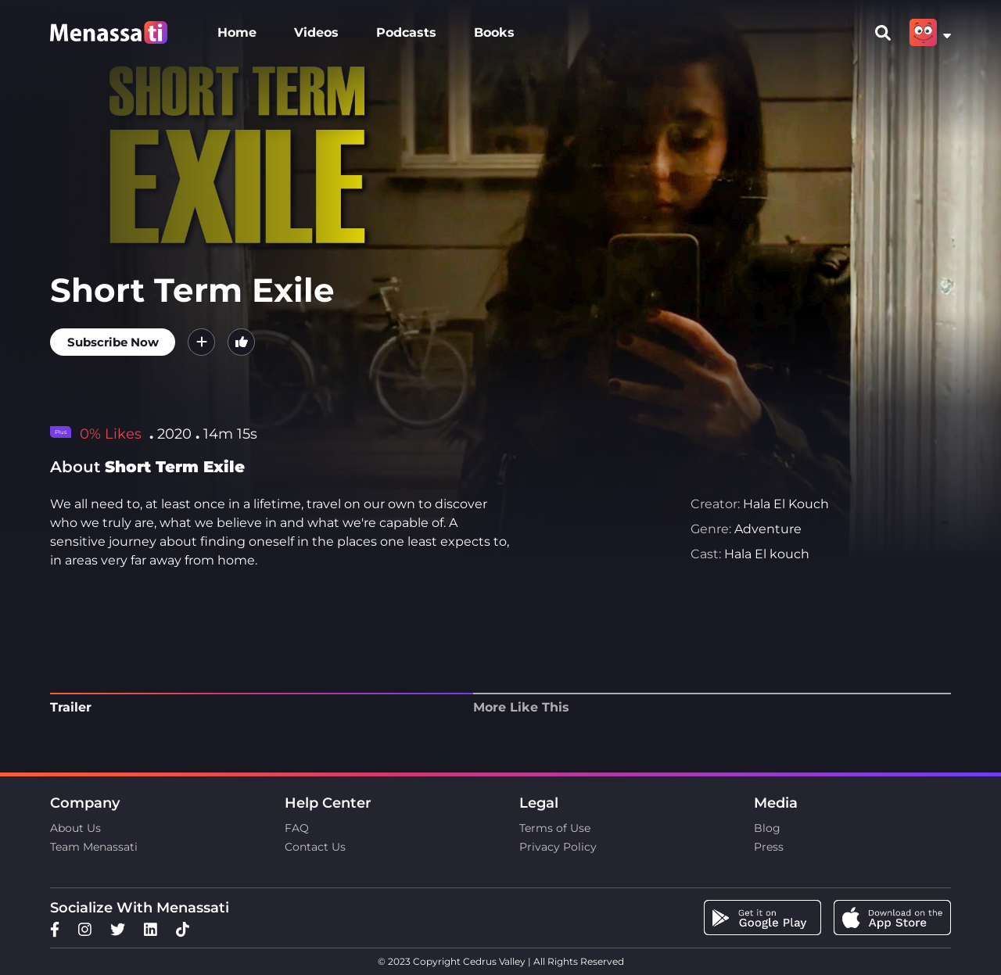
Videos (316, 32)
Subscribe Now (113, 342)
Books (494, 32)
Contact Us (315, 847)
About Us (75, 828)
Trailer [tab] (70, 707)
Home (237, 32)
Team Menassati (94, 847)
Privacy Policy (558, 847)
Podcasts (406, 32)
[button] (201, 342)
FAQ (297, 828)
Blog (767, 828)
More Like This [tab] (521, 707)
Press (769, 847)
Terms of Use (554, 828)
